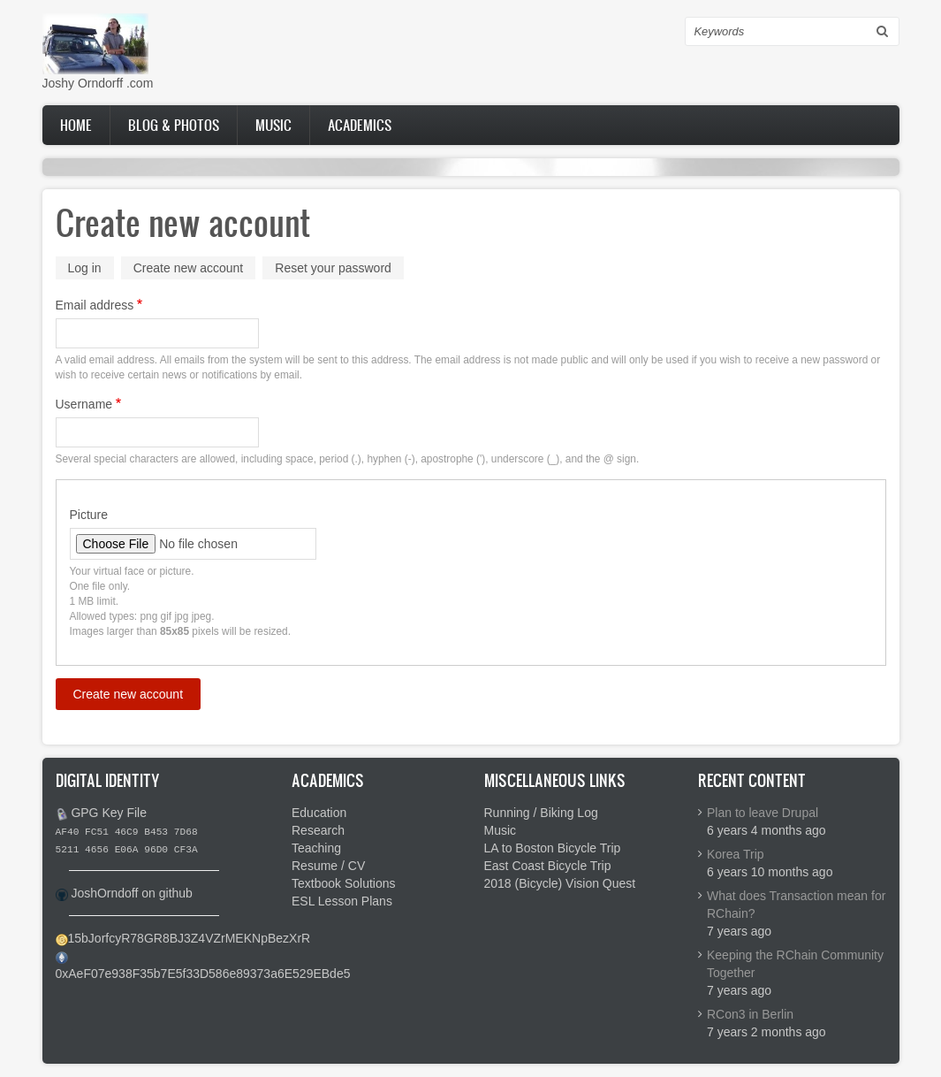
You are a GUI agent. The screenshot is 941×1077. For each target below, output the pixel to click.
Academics (359, 124)
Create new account (194, 269)
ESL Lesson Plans (342, 901)
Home (76, 124)
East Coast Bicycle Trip (547, 866)
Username (84, 404)
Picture (89, 515)
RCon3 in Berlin (750, 1014)
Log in (85, 268)
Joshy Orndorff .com (98, 83)
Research (318, 830)
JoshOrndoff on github (132, 893)
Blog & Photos (173, 124)
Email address (95, 305)
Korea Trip (735, 854)
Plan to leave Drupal (762, 813)
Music (273, 124)
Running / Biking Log (541, 813)
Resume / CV (328, 866)
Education (319, 813)
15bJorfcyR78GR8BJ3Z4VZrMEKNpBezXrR (189, 938)
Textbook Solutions (344, 883)
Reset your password (333, 268)
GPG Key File (109, 813)
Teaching (316, 848)
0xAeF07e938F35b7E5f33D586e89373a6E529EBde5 (203, 973)
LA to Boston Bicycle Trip (552, 848)
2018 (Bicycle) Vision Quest (560, 883)
